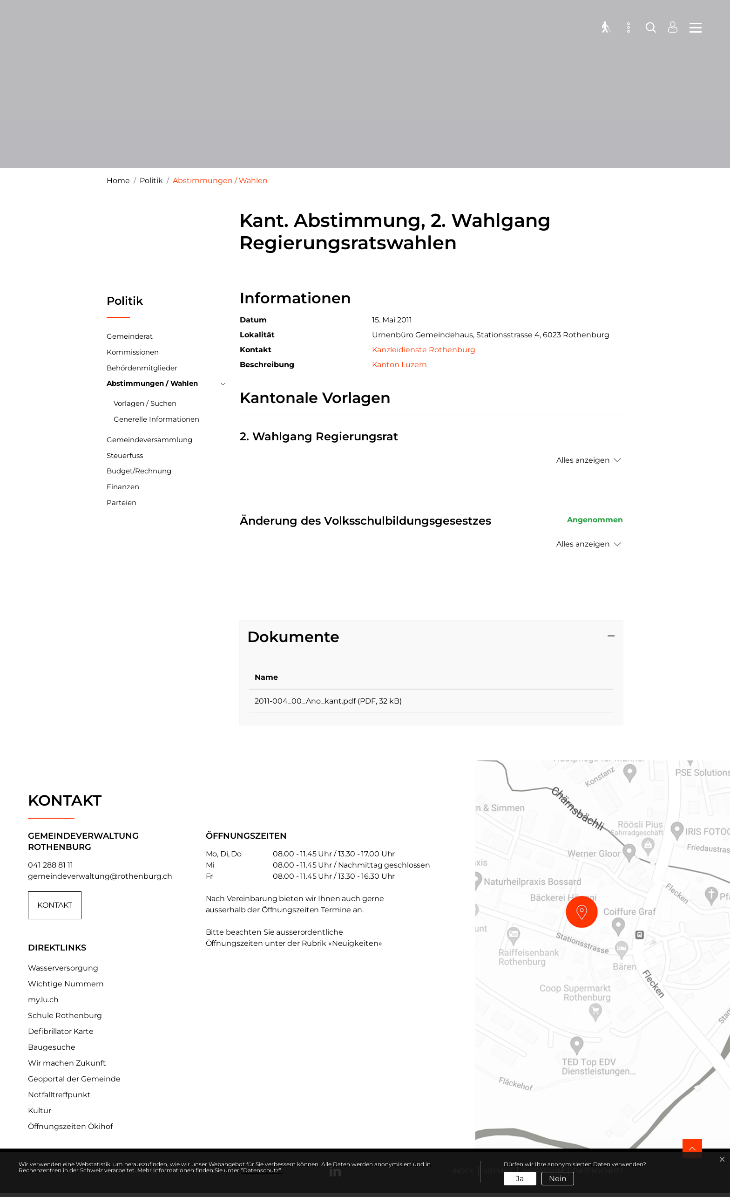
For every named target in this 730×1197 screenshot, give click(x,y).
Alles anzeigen (583, 460)
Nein (558, 1178)
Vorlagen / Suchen (145, 403)
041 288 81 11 (50, 868)
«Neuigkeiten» (355, 946)
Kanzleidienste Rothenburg (423, 349)
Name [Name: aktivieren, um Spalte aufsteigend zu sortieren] (266, 677)
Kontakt (54, 908)
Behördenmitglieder (142, 367)
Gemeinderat (130, 336)
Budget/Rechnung (139, 470)
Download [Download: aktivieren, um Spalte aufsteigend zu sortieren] (547, 677)
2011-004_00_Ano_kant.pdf (305, 701)
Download (568, 702)
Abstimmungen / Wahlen (152, 385)
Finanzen (123, 486)
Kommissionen (133, 352)
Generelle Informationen (156, 419)
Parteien (121, 502)
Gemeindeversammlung (149, 439)
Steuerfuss (125, 455)
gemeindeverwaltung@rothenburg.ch (100, 879)
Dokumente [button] (293, 637)
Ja (520, 1178)
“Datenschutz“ (261, 1170)
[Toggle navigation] (692, 28)
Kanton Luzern (404, 364)
